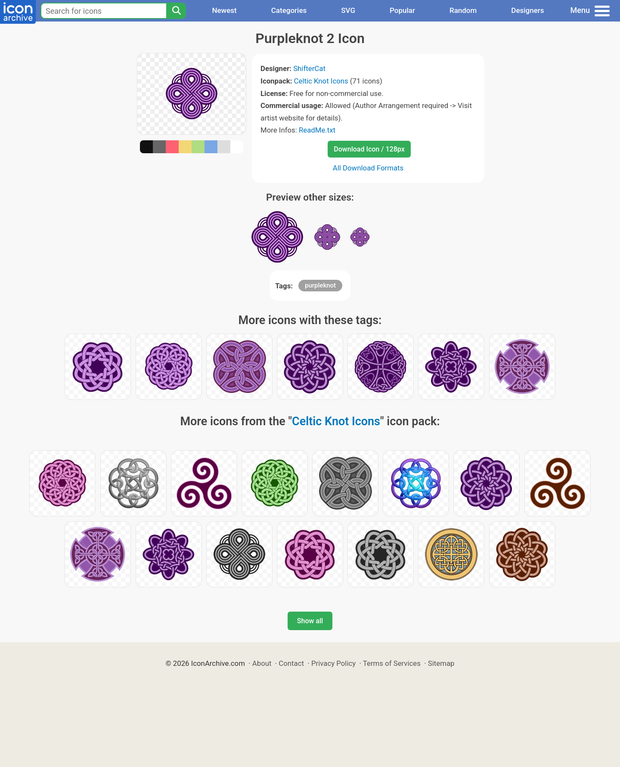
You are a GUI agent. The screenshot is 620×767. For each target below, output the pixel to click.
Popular (402, 10)
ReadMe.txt (317, 130)
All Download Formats (368, 168)
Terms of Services (392, 663)
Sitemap (441, 663)
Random (463, 10)
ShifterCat (309, 68)
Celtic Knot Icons (321, 81)
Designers (527, 10)
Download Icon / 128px (369, 149)
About (262, 663)
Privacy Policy (333, 663)
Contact (291, 663)
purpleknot (320, 285)
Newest (224, 10)
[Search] (176, 11)
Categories (289, 10)
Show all (310, 621)
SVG (348, 10)
